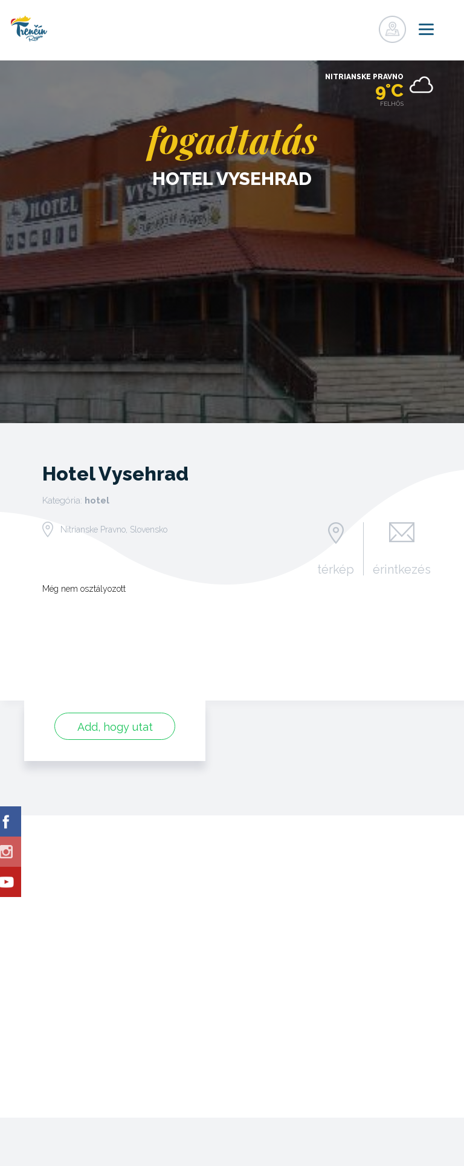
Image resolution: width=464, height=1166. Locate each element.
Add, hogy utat (115, 727)
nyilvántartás (339, 26)
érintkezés (402, 568)
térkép (335, 568)
